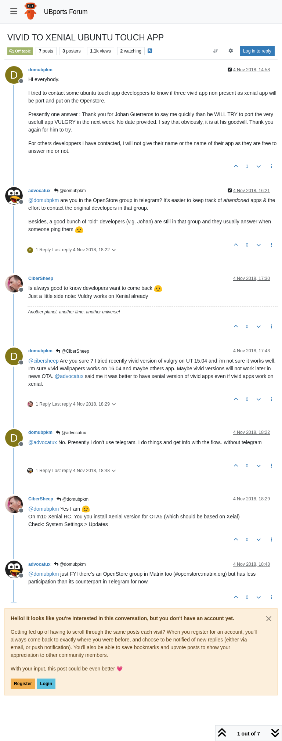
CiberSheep (40, 278)
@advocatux (71, 432)
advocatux (39, 190)
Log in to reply (257, 51)
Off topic (20, 51)
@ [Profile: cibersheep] (43, 361)
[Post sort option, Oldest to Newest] (215, 51)
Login (46, 683)
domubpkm (40, 69)
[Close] (268, 619)
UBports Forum (66, 11)
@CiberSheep (72, 351)
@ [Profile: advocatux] (69, 376)
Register (23, 683)
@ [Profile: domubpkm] (43, 200)
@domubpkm (70, 190)
